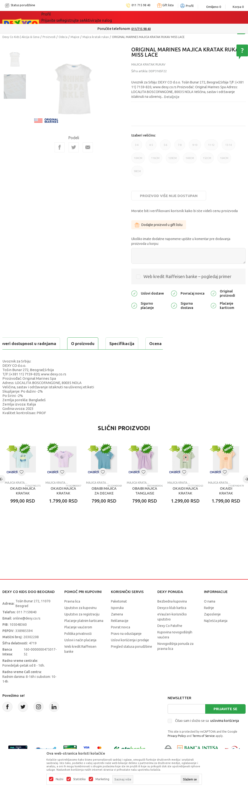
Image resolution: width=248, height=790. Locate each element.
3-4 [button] (136, 146)
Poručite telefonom (113, 29)
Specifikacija (60, 343)
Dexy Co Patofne (169, 638)
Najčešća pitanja (215, 633)
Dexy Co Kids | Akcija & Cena (20, 36)
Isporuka (117, 620)
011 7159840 (27, 624)
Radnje (209, 620)
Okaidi (135, 17)
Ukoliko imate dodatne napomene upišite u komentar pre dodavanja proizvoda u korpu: (180, 241)
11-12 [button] (211, 146)
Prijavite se (225, 721)
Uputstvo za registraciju (81, 626)
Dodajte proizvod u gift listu (158, 225)
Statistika (79, 779)
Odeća (63, 36)
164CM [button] (224, 160)
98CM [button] (137, 173)
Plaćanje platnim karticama (83, 633)
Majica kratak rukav (96, 36)
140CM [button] (190, 160)
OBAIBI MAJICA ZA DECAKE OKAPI (104, 505)
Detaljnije (171, 97)
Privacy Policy (177, 747)
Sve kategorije (57, 17)
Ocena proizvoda (104, 343)
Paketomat (119, 613)
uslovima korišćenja (224, 733)
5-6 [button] (165, 146)
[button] (21, 484)
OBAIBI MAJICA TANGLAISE (144, 502)
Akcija (82, 17)
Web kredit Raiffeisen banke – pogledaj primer (187, 276)
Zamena (117, 626)
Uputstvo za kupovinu (80, 620)
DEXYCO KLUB (108, 17)
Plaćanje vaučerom (78, 639)
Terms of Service (203, 747)
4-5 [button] (151, 146)
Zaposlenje (212, 626)
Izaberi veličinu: (143, 135)
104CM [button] (138, 160)
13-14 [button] (228, 146)
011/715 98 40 (141, 28)
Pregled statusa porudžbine (131, 658)
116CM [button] (155, 160)
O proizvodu (21, 343)
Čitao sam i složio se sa (207, 732)
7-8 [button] (179, 146)
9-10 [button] (194, 146)
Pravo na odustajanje (126, 645)
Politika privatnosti (78, 645)
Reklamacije (119, 633)
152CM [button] (207, 160)
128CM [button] (172, 160)
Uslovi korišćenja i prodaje (130, 652)
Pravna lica (72, 613)
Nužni (59, 779)
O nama (209, 613)
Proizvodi (49, 36)
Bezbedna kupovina (172, 613)
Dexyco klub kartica (171, 620)
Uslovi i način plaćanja (80, 652)
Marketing (102, 779)
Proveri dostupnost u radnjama (40, 355)
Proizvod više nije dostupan (169, 196)
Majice (75, 36)
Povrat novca (120, 639)
